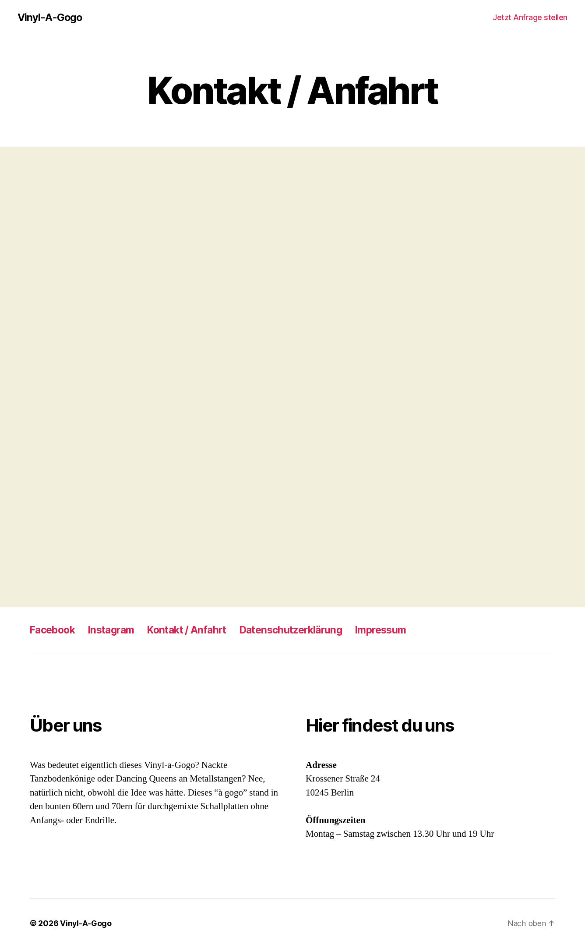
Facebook (54, 629)
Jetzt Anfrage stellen (530, 17)
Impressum (401, 629)
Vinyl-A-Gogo (50, 17)
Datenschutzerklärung (306, 629)
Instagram (116, 629)
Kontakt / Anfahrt (197, 629)
